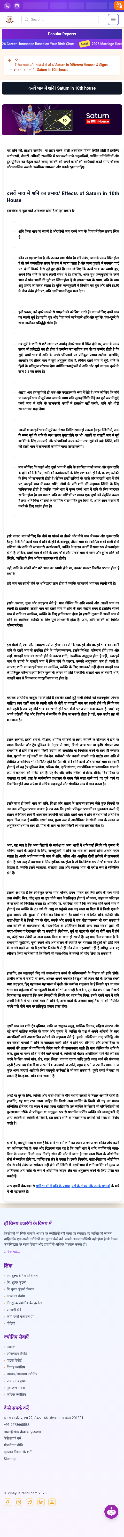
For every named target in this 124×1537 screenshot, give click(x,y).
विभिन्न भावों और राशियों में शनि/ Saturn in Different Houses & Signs (61, 65)
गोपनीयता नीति (13, 1445)
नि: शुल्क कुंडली (15, 1282)
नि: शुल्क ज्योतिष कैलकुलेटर (23, 1302)
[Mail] (17, 5)
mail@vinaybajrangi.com (22, 1431)
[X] (29, 1502)
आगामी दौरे (12, 1309)
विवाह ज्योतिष (14, 1367)
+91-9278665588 (17, 1425)
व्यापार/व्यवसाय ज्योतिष (20, 1374)
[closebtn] (119, 5)
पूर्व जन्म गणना (14, 1387)
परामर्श (10, 1346)
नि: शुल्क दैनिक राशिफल (21, 1275)
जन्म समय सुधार (15, 1380)
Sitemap (10, 1459)
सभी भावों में (44, 1186)
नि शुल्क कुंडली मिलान (19, 1289)
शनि (55, 1186)
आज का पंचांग (14, 1296)
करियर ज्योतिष (15, 1394)
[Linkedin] (41, 1502)
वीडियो (9, 1323)
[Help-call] (7, 5)
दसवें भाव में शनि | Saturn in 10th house (41, 70)
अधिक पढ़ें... (12, 1252)
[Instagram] (18, 1502)
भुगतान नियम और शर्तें (17, 1452)
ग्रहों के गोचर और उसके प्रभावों (90, 1186)
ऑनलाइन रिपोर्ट (15, 1353)
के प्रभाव (64, 1186)
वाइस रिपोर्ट (13, 1360)
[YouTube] (52, 1502)
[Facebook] (7, 1502)
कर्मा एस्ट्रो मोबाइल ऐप (19, 1316)
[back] (10, 60)
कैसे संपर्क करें (12, 1438)
